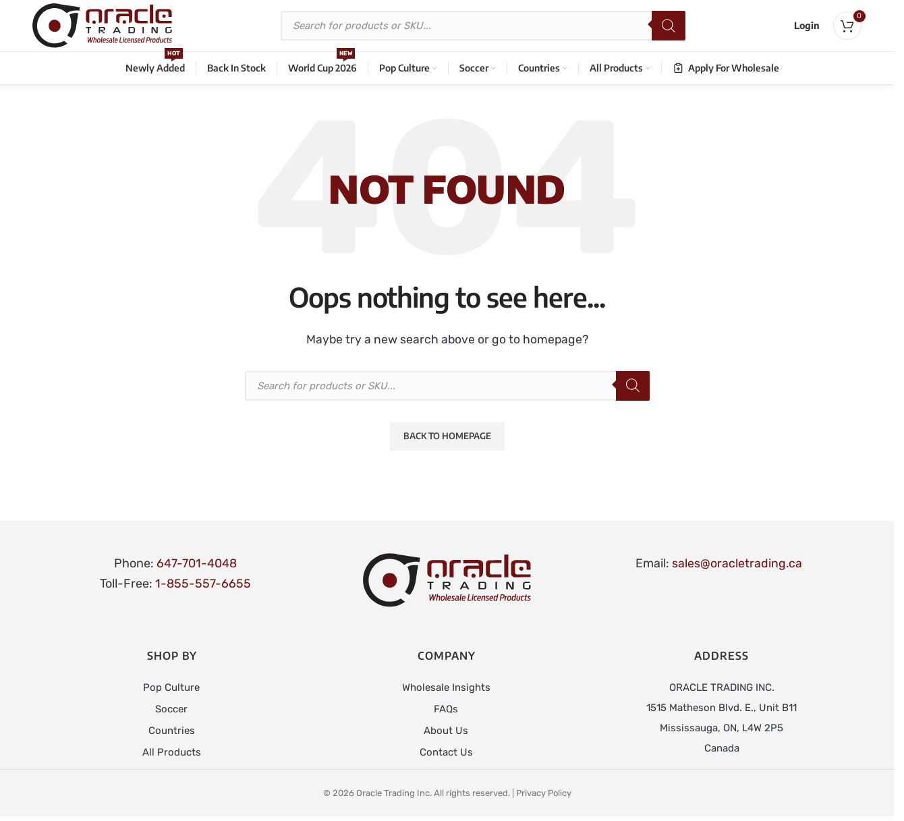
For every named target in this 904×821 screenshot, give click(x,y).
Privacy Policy (543, 795)
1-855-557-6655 (203, 585)
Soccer (171, 711)
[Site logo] (105, 26)
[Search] (672, 27)
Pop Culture (171, 689)
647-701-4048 (197, 565)
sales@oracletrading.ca (736, 565)
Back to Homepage (447, 437)
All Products (171, 754)
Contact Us (446, 754)
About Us (446, 733)
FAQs (446, 711)
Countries (171, 733)
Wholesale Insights (446, 689)
